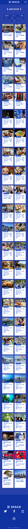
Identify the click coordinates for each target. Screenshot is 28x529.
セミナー (7, 18)
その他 (14, 20)
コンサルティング (19, 18)
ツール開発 (21, 15)
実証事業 (7, 15)
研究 (12, 18)
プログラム (13, 15)
